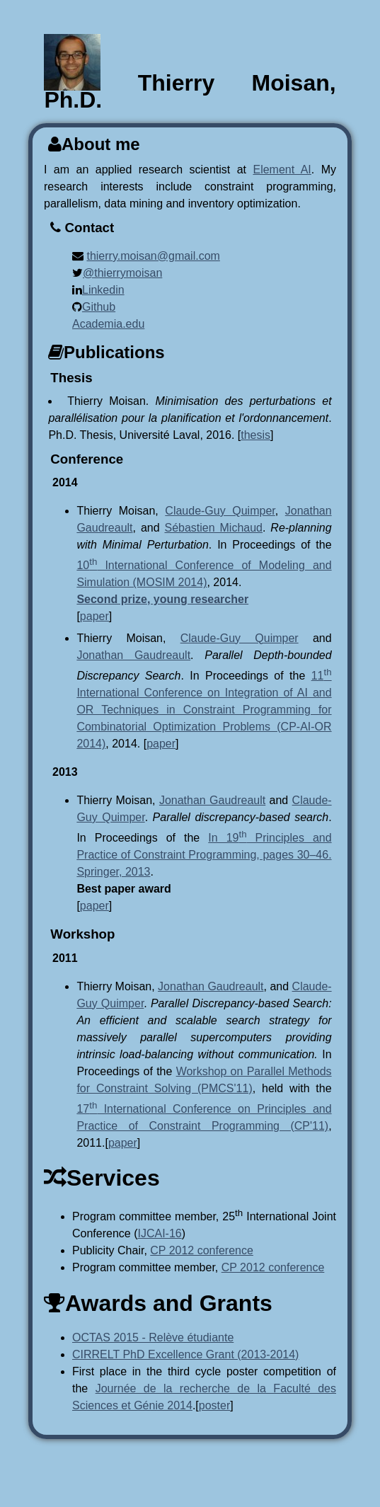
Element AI (282, 170)
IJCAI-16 (160, 1233)
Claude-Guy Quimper (220, 511)
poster (214, 1405)
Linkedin (103, 290)
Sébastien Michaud (213, 528)
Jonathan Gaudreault (133, 655)
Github (98, 307)
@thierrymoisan (122, 273)
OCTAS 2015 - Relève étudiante (153, 1337)
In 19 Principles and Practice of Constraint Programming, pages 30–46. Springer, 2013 (203, 855)
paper (94, 616)
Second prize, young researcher (162, 599)
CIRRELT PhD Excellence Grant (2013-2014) (185, 1354)
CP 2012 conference (201, 1250)
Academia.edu (108, 324)
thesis (255, 435)
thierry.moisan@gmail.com (152, 256)
